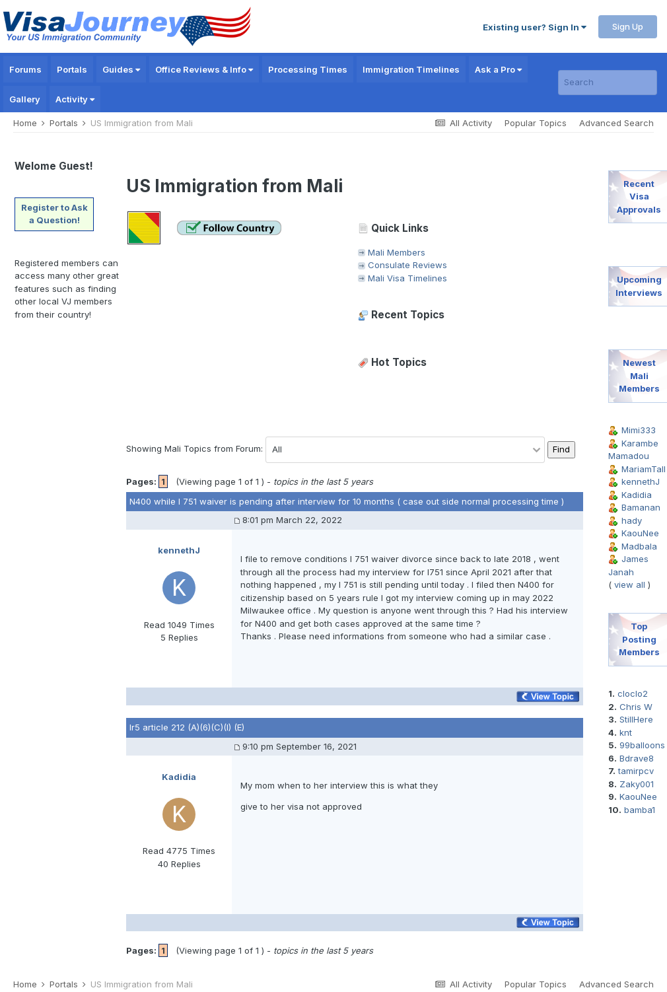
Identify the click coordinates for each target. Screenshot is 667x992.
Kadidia (636, 494)
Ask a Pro (498, 69)
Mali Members (396, 252)
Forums (25, 69)
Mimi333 (638, 430)
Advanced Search (616, 123)
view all (629, 584)
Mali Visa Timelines (407, 278)
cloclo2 (632, 693)
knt (625, 732)
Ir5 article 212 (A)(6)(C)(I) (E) (186, 727)
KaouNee (640, 533)
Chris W (635, 706)
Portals (72, 69)
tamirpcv (636, 770)
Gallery (24, 99)
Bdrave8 (636, 758)
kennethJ (640, 481)
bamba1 (639, 809)
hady (631, 520)
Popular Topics (536, 123)
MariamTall (643, 469)
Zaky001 (636, 784)
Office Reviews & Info (204, 69)
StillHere (636, 719)
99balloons (642, 745)
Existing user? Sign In (534, 27)
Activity (74, 99)
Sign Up (627, 26)
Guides (121, 69)
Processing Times (307, 69)
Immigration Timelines (411, 69)
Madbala (639, 546)
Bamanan (640, 507)
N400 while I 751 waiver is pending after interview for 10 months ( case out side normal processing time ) (346, 501)
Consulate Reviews (407, 265)
